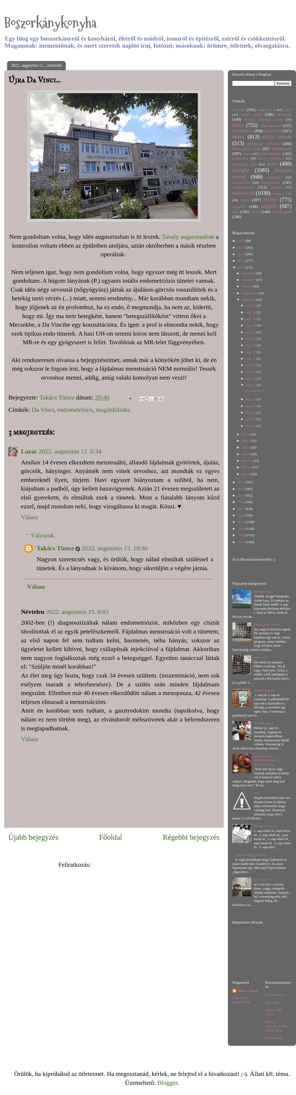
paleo (244, 200)
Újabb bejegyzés (33, 837)
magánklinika (113, 409)
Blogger (167, 1082)
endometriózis (75, 409)
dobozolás (273, 131)
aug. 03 (251, 419)
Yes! (257, 793)
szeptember (250, 293)
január (246, 474)
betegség (284, 114)
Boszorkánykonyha (50, 23)
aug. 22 (251, 339)
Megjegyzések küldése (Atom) (131, 864)
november (249, 280)
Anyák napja (273, 1038)
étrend (255, 211)
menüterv (276, 187)
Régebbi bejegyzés (191, 837)
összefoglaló (281, 211)
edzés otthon (277, 137)
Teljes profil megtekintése (241, 1000)
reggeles (239, 206)
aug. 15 (251, 372)
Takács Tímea (55, 548)
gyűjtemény (240, 158)
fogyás (247, 154)
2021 (241, 482)
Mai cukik (261, 657)
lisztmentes (270, 182)
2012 (241, 542)
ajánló (287, 110)
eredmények (282, 148)
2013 (241, 535)
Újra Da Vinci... (255, 391)
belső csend (251, 114)
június (246, 441)
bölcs (238, 125)
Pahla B (269, 110)
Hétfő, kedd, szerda (267, 624)
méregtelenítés (282, 194)
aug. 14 (251, 378)
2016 (241, 515)
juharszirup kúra (244, 164)
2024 (241, 254)
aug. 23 (251, 332)
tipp (235, 211)
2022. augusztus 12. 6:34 (70, 451)
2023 (241, 261)
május (246, 447)
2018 (241, 502)
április (246, 454)
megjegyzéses (243, 187)
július (246, 434)
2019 (241, 495)
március (247, 461)
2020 (241, 489)
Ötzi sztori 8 (262, 879)
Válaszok (42, 535)
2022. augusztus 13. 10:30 (114, 548)
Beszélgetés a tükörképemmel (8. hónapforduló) (267, 760)
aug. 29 (251, 319)
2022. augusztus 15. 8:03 (77, 611)
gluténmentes (270, 153)
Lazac (29, 451)
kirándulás (274, 177)
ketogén (241, 170)
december (249, 273)
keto (272, 163)
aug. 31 (251, 305)
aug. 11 (251, 385)
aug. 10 (251, 399)
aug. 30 (251, 312)
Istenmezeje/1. (263, 591)
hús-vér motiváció (271, 158)
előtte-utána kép (246, 148)
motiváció (243, 193)
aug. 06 (251, 412)
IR (258, 110)
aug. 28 (251, 325)
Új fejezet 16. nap (266, 826)
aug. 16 (251, 365)
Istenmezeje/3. (263, 690)
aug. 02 (251, 426)
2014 (241, 529)
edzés (238, 137)
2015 (241, 522)
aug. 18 (251, 352)
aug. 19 (251, 345)
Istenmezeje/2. (263, 723)
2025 (241, 247)
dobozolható (242, 131)
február (247, 467)
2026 (241, 241)
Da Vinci (43, 409)
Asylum (238, 109)
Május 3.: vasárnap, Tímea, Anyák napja (276, 1026)
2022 (241, 267)
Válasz (29, 517)
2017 (241, 509)
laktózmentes (241, 183)
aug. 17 (251, 358)
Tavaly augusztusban (188, 236)
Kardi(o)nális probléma (251, 855)
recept (270, 199)
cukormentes (270, 125)
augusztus (249, 300)
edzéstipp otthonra (264, 143)
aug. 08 (251, 406)
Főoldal (110, 837)
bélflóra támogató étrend (264, 119)
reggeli (268, 206)
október (247, 286)
